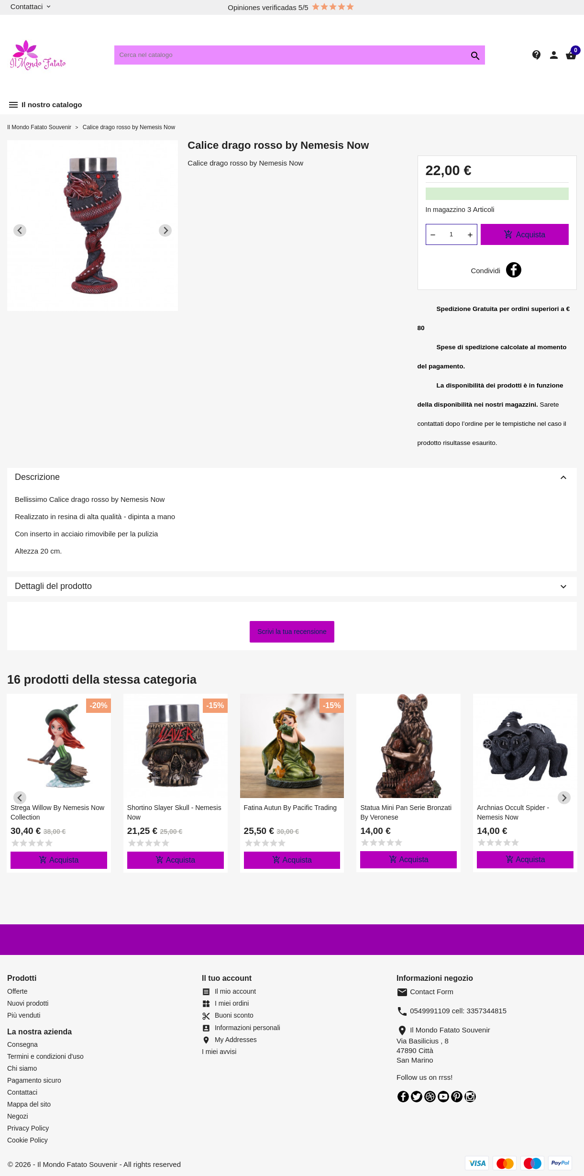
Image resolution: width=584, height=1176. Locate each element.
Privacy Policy (28, 1128)
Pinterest (457, 1096)
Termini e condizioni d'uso (45, 1056)
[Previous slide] (19, 230)
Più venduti (23, 1015)
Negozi (17, 1116)
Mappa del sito (29, 1104)
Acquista (524, 234)
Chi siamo (22, 1068)
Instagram (470, 1096)
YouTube (443, 1096)
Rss (430, 1096)
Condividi (513, 269)
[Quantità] (451, 234)
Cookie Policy (27, 1140)
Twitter (416, 1096)
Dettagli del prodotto (292, 586)
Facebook (403, 1096)
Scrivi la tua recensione (292, 631)
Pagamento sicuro (34, 1080)
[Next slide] (165, 230)
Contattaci (22, 1092)
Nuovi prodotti (27, 1003)
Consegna (22, 1044)
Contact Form (425, 991)
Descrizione (292, 477)
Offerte (17, 991)
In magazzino (445, 209)
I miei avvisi (219, 1051)
